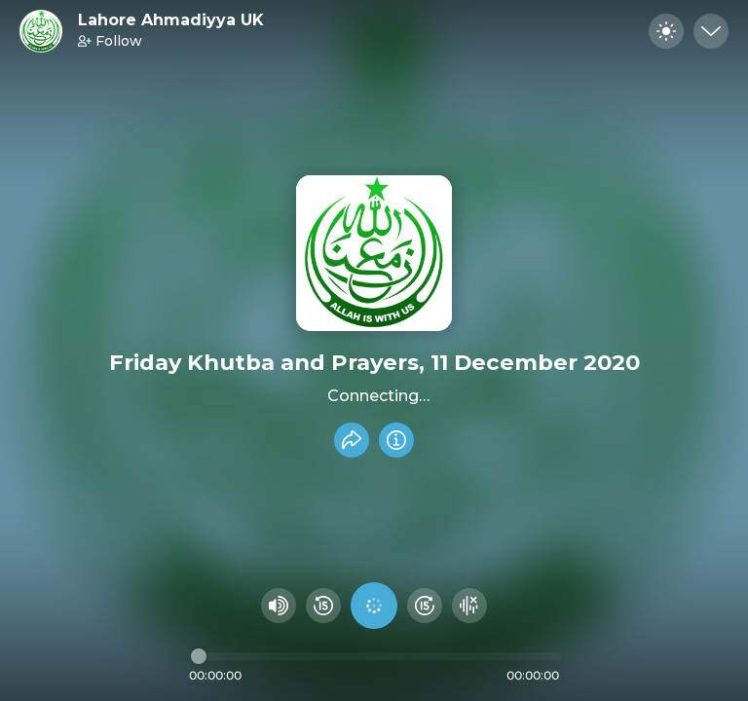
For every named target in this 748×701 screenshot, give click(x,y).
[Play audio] (374, 605)
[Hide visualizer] (469, 605)
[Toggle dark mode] (666, 31)
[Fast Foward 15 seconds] (424, 605)
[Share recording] (351, 440)
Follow (110, 41)
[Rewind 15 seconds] (323, 605)
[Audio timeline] (376, 656)
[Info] (396, 440)
